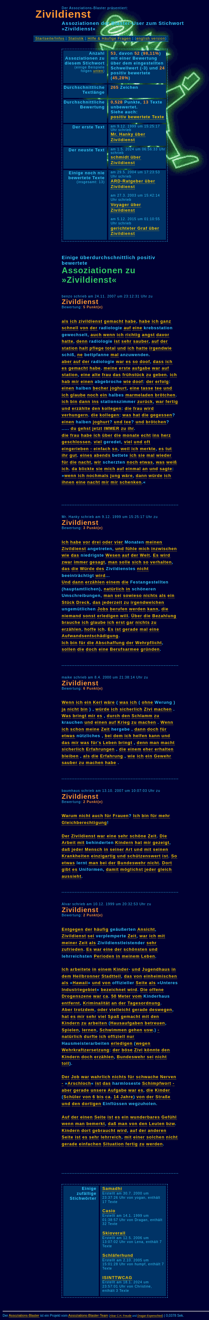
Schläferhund (117, 1255)
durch (113, 715)
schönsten (136, 949)
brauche (71, 622)
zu (148, 374)
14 (116, 1096)
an (145, 468)
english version (150, 38)
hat (136, 414)
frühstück (133, 374)
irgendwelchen (147, 602)
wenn (109, 334)
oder (107, 542)
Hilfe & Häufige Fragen (109, 38)
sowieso (132, 595)
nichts (150, 595)
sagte (165, 468)
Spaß (113, 1016)
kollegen (111, 408)
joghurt (118, 388)
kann (152, 608)
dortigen (91, 1103)
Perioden (104, 956)
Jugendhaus (156, 969)
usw (148, 1029)
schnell (70, 327)
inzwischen (164, 548)
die (128, 408)
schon (77, 729)
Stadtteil (111, 976)
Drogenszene (77, 996)
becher (101, 388)
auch (96, 334)
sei (118, 595)
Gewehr (162, 756)
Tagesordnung (144, 1003)
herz (166, 435)
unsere (98, 1090)
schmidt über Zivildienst (126, 160)
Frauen (121, 815)
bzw (170, 1123)
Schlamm (142, 715)
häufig (101, 929)
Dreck (83, 602)
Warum (69, 815)
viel (98, 441)
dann (85, 401)
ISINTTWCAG (117, 1277)
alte (96, 374)
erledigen (108, 615)
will (124, 615)
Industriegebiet (79, 989)
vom (137, 996)
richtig (132, 334)
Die (163, 835)
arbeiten (97, 1023)
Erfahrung (111, 756)
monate (131, 435)
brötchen (165, 394)
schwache (147, 1076)
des (100, 568)
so (135, 361)
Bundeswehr (131, 862)
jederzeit (112, 602)
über (107, 435)
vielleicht (120, 1009)
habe (130, 321)
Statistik (76, 38)
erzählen (95, 582)
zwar (67, 562)
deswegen (160, 1009)
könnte (152, 1049)
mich (109, 468)
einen (87, 381)
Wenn (68, 702)
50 (113, 996)
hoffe (90, 629)
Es (156, 555)
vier (118, 542)
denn (82, 341)
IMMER (111, 428)
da (74, 468)
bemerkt (95, 1123)
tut (168, 448)
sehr (126, 341)
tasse (147, 388)
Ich (65, 542)
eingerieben (75, 448)
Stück (68, 602)
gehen (135, 1029)
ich (73, 321)
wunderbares (145, 1117)
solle (124, 562)
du (73, 428)
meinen (154, 542)
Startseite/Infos (50, 38)
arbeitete (80, 969)
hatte (67, 341)
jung (115, 475)
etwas (146, 462)
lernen (89, 1029)
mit (81, 842)
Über (136, 615)
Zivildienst (63, 14)
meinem (130, 956)
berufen (119, 608)
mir (75, 381)
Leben (110, 742)
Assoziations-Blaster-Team (88, 1315)
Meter (124, 996)
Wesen (113, 555)
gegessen (161, 414)
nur (131, 1036)
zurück (145, 401)
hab (66, 381)
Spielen (70, 1029)
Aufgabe (117, 1090)
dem (118, 735)
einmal (133, 468)
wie (127, 381)
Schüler (72, 1096)
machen (163, 709)
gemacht (114, 321)
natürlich (114, 588)
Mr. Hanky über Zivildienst (128, 137)
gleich (165, 869)
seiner (117, 849)
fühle (131, 548)
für (65, 462)
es (128, 361)
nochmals (97, 475)
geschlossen (76, 441)
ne (80, 354)
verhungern (75, 414)
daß (66, 849)
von (84, 327)
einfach (102, 448)
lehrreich (111, 1137)
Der (66, 835)
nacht (84, 462)
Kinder (121, 969)
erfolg (162, 381)
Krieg (123, 722)
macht (168, 742)
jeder (77, 849)
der (93, 327)
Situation (113, 1143)
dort (86, 1130)
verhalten (161, 562)
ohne (147, 702)
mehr (164, 815)
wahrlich (101, 1076)
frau (106, 374)
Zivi (148, 709)
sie (141, 455)
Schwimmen (113, 1029)
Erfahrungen (100, 749)
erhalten (164, 749)
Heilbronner (86, 976)
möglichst (131, 869)
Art (128, 849)
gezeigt (161, 842)
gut (73, 455)
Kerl (97, 702)
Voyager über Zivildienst (126, 207)
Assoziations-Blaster (24, 1315)
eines (86, 455)
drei (96, 542)
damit (112, 869)
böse (127, 1049)
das (117, 374)
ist (117, 341)
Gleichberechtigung (84, 822)
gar (130, 622)
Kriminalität (96, 1003)
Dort (167, 862)
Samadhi (112, 1188)
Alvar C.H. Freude (121, 1315)
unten (98, 71)
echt (146, 435)
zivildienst (90, 321)
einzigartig (103, 855)
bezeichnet (113, 989)
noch (93, 394)
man (112, 562)
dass (158, 361)
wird (149, 408)
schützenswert (144, 855)
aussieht (71, 876)
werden (137, 608)
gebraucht (103, 1130)
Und (66, 582)
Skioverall (113, 1233)
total (110, 348)
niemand (71, 615)
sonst (89, 615)
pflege (97, 348)
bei (108, 735)
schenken (131, 482)
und (121, 348)
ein (103, 394)
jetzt (97, 428)
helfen (140, 735)
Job (75, 1076)
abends (102, 455)
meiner (69, 942)
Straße (163, 1096)
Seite (142, 982)
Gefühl (169, 1117)
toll (65, 1063)
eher (148, 749)
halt (83, 348)
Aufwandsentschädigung (90, 635)
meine (110, 368)
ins (95, 401)
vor (87, 542)
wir (97, 462)
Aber (67, 1009)
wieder (164, 455)
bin (73, 401)
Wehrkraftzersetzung (85, 1049)
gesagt (97, 562)
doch (91, 649)
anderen (157, 1130)
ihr (131, 428)
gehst (84, 428)
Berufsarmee (124, 649)
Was (66, 715)
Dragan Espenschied (149, 1315)
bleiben (70, 756)
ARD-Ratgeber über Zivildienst (133, 184)
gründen (150, 649)
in (128, 588)
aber (67, 361)
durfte (91, 1036)
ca (105, 996)
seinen (160, 849)
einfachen (90, 1143)
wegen (143, 1043)
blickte (86, 468)
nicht (143, 568)
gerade (130, 629)
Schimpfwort (156, 1083)
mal (115, 354)
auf (127, 327)
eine (137, 327)
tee (158, 388)
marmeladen (139, 394)
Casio (108, 1210)
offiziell (116, 1036)
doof (144, 361)
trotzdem (84, 1009)
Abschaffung (110, 642)
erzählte (81, 408)
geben (160, 374)
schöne (138, 835)
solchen (155, 1137)
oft (147, 441)
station (70, 348)
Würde (87, 568)
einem (113, 582)
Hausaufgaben (126, 1023)
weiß (171, 462)
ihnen (68, 482)
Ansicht (146, 929)
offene (156, 989)
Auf (66, 1117)
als (65, 321)
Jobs (103, 608)
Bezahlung (164, 615)
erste (125, 368)
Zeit (105, 729)
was (126, 414)
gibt (66, 869)
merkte (148, 448)
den (96, 408)
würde (156, 475)
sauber (141, 341)
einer (139, 1137)
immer (81, 562)
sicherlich (130, 709)
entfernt (71, 1003)
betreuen (155, 1023)
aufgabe (141, 368)
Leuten (157, 1123)
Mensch (93, 849)
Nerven (168, 1076)
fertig (171, 401)
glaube (78, 394)
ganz (165, 321)
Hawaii (80, 982)
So (174, 855)
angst (148, 334)
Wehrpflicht (148, 642)
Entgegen (72, 929)
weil (125, 448)
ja (64, 709)
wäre (127, 475)
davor (162, 334)
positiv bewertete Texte (137, 116)
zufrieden (72, 949)
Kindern (124, 842)
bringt (79, 715)
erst (120, 622)
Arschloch (79, 1083)
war (120, 361)
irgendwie (160, 348)
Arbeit (69, 842)
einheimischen (160, 976)
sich (137, 562)
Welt (145, 555)
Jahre (126, 1096)
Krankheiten (76, 855)
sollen (69, 649)
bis (100, 1096)
